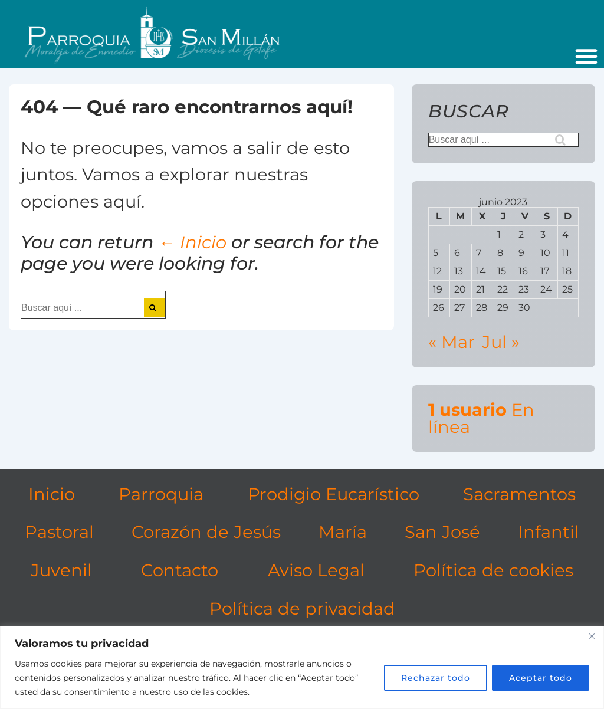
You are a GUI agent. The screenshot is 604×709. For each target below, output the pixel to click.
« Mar (451, 341)
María (343, 531)
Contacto (179, 570)
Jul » (501, 341)
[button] (586, 56)
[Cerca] (592, 636)
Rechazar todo (435, 677)
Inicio (51, 494)
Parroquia (161, 494)
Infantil (548, 531)
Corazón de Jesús (206, 531)
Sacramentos (519, 494)
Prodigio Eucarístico (333, 494)
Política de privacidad (302, 608)
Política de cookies (493, 570)
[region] (302, 667)
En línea (481, 418)
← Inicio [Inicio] (192, 242)
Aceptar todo (540, 677)
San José (442, 531)
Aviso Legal (316, 570)
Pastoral (59, 531)
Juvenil (61, 570)
